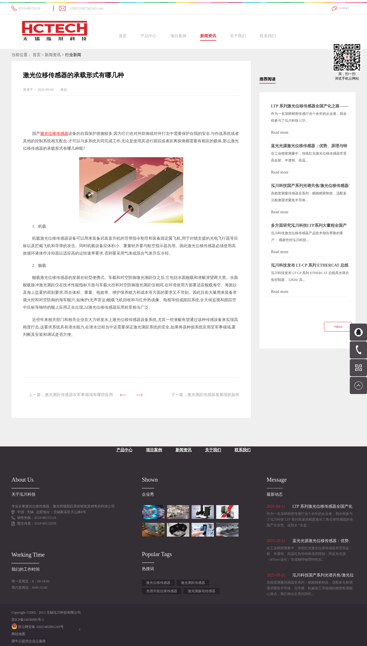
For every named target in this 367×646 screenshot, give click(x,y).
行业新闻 (73, 55)
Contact (343, 8)
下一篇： (205, 395)
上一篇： (71, 395)
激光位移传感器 (158, 583)
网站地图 (18, 634)
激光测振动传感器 (201, 591)
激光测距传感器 (193, 583)
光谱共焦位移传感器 (161, 591)
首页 (123, 36)
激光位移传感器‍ (54, 133)
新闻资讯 (53, 55)
